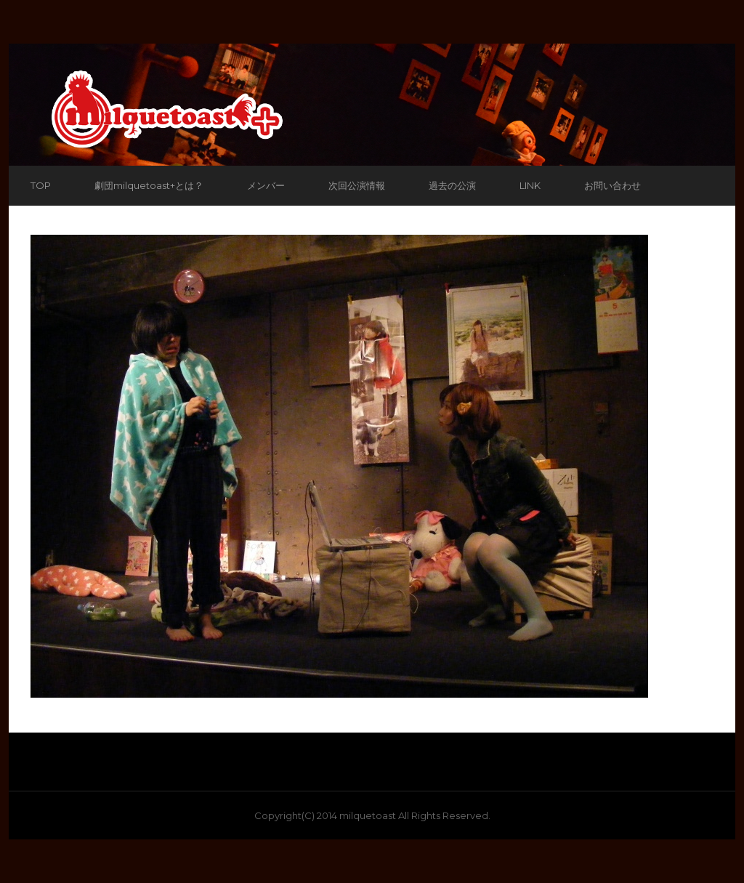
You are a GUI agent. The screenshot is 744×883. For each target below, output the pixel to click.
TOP (41, 185)
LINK (530, 185)
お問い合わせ (612, 185)
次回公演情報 (356, 185)
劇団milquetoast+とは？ (148, 185)
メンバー (266, 185)
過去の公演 (452, 185)
